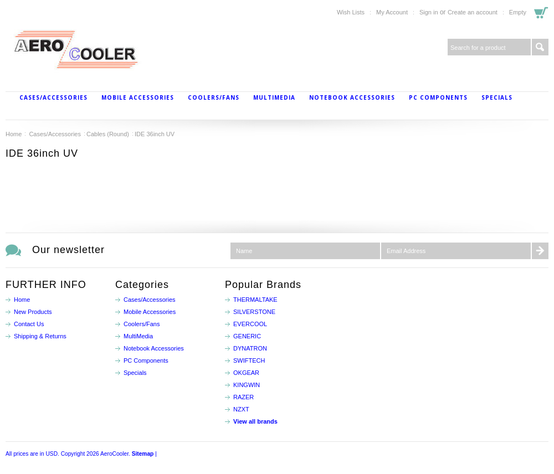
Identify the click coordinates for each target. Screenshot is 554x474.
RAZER (243, 397)
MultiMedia (274, 97)
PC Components (438, 97)
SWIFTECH (249, 360)
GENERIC (247, 336)
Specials (496, 97)
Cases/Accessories (53, 97)
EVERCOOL (250, 324)
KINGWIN (246, 385)
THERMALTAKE (255, 299)
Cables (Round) (107, 134)
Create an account (472, 12)
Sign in (428, 12)
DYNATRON (250, 348)
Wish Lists (351, 12)
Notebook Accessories (352, 97)
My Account (392, 12)
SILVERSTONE (254, 311)
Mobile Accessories (137, 97)
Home (14, 134)
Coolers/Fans (213, 97)
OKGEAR (246, 372)
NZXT (241, 409)
